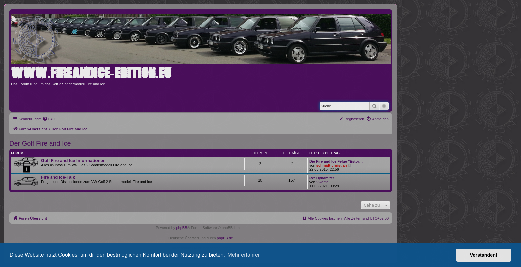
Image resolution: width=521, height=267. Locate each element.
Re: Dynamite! (321, 178)
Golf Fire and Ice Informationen (73, 160)
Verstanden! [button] (483, 255)
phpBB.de (225, 238)
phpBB (181, 228)
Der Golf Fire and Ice (40, 143)
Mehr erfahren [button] (244, 255)
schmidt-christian (331, 165)
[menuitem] (48, 119)
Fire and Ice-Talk (58, 177)
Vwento (322, 182)
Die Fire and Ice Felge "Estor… (336, 161)
